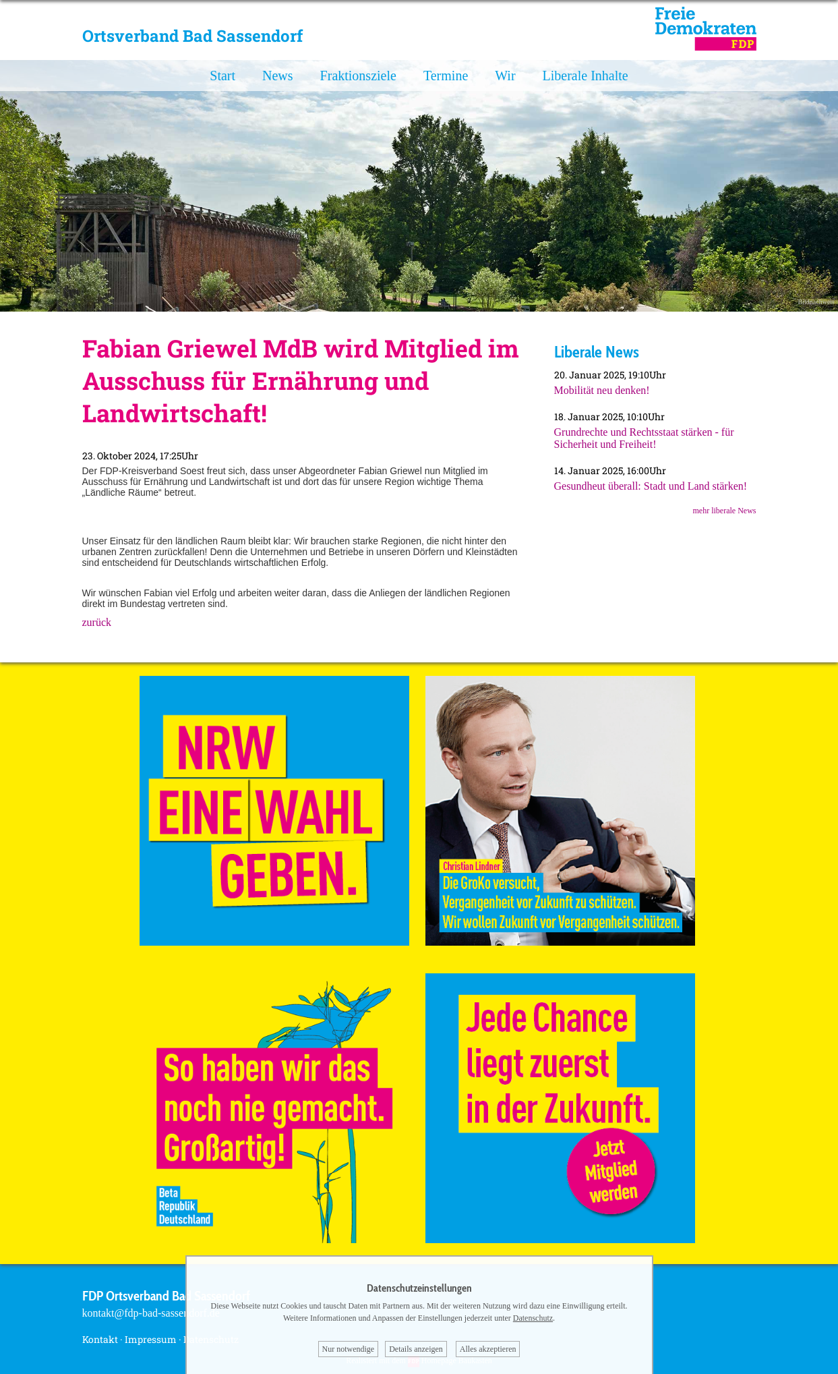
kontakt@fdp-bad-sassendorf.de (151, 1313)
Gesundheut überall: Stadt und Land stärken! (651, 486)
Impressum (151, 1339)
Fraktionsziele (358, 75)
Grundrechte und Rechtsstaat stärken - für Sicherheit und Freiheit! (644, 438)
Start (222, 75)
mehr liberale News (724, 510)
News (277, 75)
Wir (505, 75)
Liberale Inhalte (585, 75)
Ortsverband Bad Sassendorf (192, 36)
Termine (445, 75)
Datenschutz (533, 1318)
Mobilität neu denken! (602, 390)
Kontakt (100, 1339)
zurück (97, 622)
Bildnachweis (816, 302)
